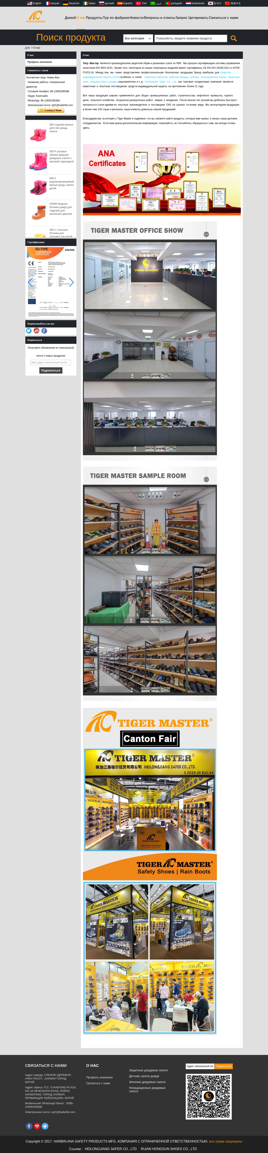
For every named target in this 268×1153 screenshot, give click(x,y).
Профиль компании (39, 62)
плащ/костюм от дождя (103, 81)
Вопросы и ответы (159, 17)
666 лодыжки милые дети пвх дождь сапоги (61, 129)
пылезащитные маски (213, 77)
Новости (137, 17)
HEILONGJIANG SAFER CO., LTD (111, 1149)
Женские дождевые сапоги (147, 1082)
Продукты (94, 17)
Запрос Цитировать (192, 17)
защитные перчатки (155, 77)
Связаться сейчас (50, 110)
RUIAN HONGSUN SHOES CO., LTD (169, 1149)
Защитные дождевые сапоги (148, 1070)
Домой (70, 17)
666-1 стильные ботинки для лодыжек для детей (61, 234)
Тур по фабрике (116, 17)
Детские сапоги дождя (144, 1076)
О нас (80, 17)
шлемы (194, 77)
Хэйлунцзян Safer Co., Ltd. (160, 81)
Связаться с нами (223, 17)
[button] (71, 282)
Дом (27, 47)
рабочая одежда (178, 77)
